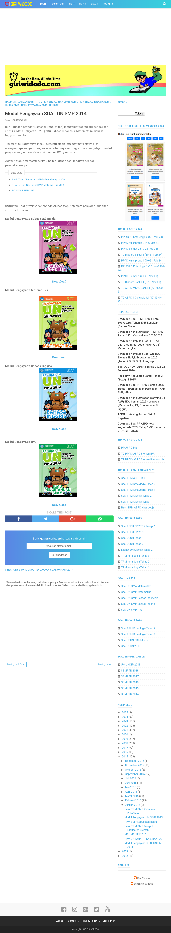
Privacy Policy (90, 920)
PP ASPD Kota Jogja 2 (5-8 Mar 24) (142, 237)
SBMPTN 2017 (130, 676)
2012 (125, 855)
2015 (125, 756)
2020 (125, 734)
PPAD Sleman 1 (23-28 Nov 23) (139, 276)
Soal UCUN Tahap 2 (132, 544)
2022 (125, 725)
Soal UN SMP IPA (131, 609)
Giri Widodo (143, 878)
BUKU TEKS (58, 4)
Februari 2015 (133, 800)
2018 (125, 743)
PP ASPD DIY (129, 447)
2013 (125, 851)
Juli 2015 (131, 778)
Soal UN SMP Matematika (136, 592)
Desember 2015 (135, 760)
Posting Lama (104, 664)
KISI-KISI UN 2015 (135, 834)
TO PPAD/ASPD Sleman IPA (137, 453)
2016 (125, 752)
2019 (125, 738)
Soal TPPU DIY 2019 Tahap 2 (138, 526)
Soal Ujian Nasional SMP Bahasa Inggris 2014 (39, 179)
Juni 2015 (131, 782)
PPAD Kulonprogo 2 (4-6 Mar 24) (140, 242)
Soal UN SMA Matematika (136, 586)
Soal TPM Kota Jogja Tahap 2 (138, 484)
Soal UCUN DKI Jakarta (134, 640)
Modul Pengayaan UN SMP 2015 (143, 817)
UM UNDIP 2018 (130, 664)
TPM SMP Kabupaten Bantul (140, 821)
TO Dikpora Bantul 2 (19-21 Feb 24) (141, 254)
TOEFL (43, 4)
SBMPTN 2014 (130, 694)
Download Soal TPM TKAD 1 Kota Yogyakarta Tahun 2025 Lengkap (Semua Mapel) (138, 322)
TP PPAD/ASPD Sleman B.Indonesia (142, 459)
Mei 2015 (131, 787)
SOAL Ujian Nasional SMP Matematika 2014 (38, 185)
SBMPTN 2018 (130, 670)
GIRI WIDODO (93, 929)
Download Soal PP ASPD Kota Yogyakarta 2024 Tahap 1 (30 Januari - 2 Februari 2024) (141, 427)
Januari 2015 (133, 805)
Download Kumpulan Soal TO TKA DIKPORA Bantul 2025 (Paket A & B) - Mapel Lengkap (140, 344)
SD (70, 4)
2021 (125, 730)
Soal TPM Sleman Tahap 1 (136, 501)
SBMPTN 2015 (130, 688)
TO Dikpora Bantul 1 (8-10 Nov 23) (141, 282)
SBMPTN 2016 (130, 682)
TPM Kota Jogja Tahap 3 (135, 555)
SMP (81, 4)
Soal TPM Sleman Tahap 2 (136, 495)
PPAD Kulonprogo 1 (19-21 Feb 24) (141, 260)
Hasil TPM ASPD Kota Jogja (137, 507)
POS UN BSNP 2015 (23, 190)
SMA (93, 4)
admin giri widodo (143, 883)
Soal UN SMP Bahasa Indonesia (139, 598)
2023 (125, 721)
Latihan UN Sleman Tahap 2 (137, 549)
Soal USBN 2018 (130, 646)
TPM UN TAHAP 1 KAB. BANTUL (143, 838)
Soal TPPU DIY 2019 (133, 532)
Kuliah (107, 4)
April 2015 (131, 791)
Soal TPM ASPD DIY (133, 478)
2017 (125, 747)
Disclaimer (110, 920)
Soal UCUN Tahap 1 (132, 538)
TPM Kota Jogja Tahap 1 (135, 567)
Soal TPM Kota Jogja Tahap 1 (138, 489)
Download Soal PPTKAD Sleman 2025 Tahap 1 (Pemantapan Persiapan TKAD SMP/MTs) (141, 388)
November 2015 (135, 765)
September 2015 (135, 774)
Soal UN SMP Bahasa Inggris (138, 603)
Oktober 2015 (133, 769)
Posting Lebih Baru (15, 664)
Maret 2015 (132, 796)
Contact (72, 920)
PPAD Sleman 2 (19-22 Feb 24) (139, 248)
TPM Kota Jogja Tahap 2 (135, 561)
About (58, 920)
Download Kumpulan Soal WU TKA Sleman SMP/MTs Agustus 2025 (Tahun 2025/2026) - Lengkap (139, 357)
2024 (125, 716)
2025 (125, 712)
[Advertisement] (85, 40)
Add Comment (20, 120)
